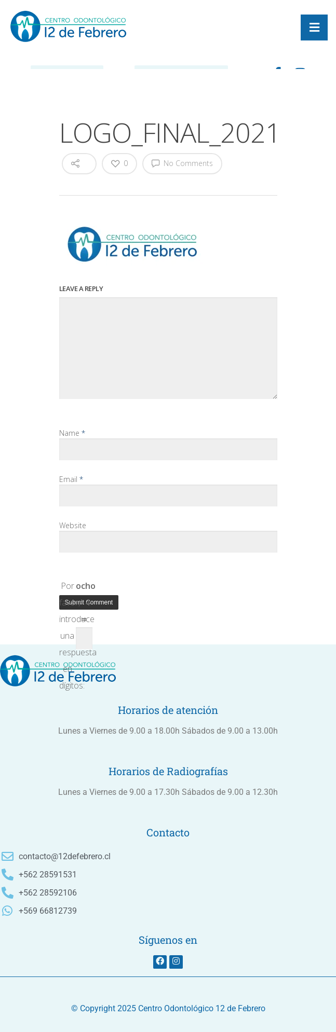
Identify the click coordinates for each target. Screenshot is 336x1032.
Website (72, 525)
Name (72, 433)
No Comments (182, 163)
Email (71, 479)
